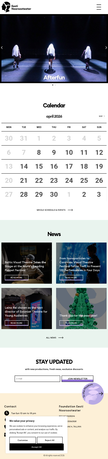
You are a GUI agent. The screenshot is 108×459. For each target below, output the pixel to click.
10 (69, 152)
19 (99, 166)
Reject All (49, 440)
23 (54, 180)
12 (99, 152)
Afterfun (91, 77)
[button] (2, 47)
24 (69, 180)
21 (24, 180)
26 (99, 180)
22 (39, 180)
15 (39, 166)
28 (24, 194)
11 (84, 152)
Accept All (37, 447)
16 (54, 166)
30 (54, 194)
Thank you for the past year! (78, 315)
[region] (37, 434)
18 (84, 166)
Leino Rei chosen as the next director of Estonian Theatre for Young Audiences (26, 311)
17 (69, 166)
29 (39, 194)
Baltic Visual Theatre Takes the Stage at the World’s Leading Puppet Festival (25, 266)
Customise (23, 440)
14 (24, 166)
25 (84, 180)
